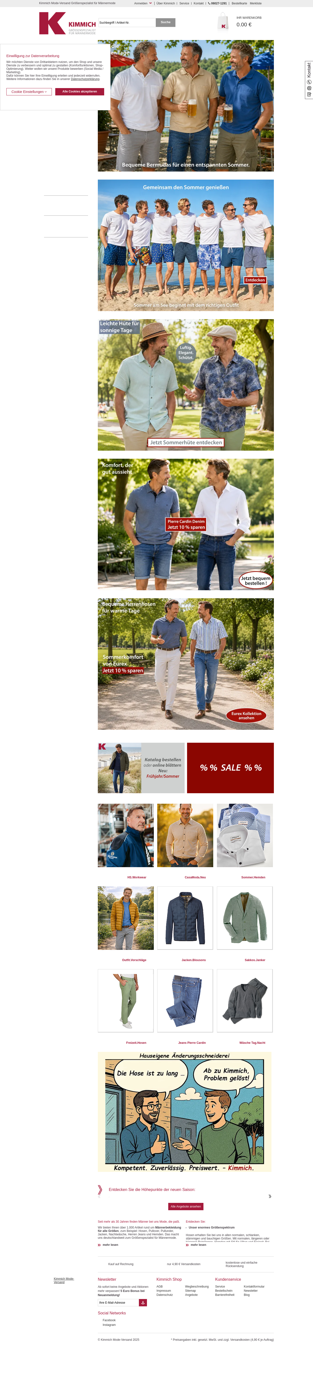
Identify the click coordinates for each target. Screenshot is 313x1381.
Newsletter (107, 1312)
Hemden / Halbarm (56, 136)
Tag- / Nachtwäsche (57, 158)
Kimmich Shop (169, 1312)
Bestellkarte (239, 3)
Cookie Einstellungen (29, 92)
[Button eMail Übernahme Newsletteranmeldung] (143, 1336)
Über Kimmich (165, 3)
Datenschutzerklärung (85, 79)
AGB (159, 1319)
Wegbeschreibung (197, 1319)
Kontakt (199, 3)
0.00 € (255, 22)
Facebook (109, 1353)
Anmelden (140, 3)
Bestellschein (224, 1324)
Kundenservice (228, 1312)
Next (269, 1213)
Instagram (109, 1358)
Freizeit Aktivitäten (56, 150)
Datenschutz (164, 1328)
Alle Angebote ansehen (186, 1239)
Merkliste (256, 3)
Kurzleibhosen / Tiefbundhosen (64, 113)
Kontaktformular (254, 1319)
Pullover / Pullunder (56, 173)
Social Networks (112, 1346)
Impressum (163, 1324)
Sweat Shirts (52, 165)
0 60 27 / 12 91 (71, 205)
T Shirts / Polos (54, 143)
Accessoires (52, 180)
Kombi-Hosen (53, 121)
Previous (100, 1213)
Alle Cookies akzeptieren (79, 91)
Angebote (191, 1328)
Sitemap (190, 1324)
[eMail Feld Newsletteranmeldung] (118, 1336)
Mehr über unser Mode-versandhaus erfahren (71, 226)
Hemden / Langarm (56, 128)
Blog (247, 1328)
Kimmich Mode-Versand (64, 1313)
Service (184, 3)
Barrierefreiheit (225, 1328)
